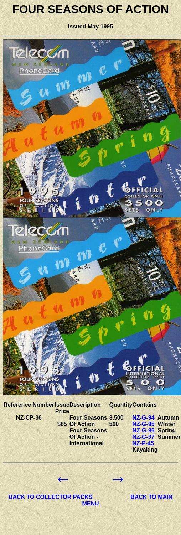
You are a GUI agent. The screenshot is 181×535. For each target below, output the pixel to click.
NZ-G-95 (143, 424)
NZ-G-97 (143, 437)
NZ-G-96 (143, 430)
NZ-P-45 (143, 443)
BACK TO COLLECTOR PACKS (51, 497)
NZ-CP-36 (29, 418)
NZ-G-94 (143, 418)
